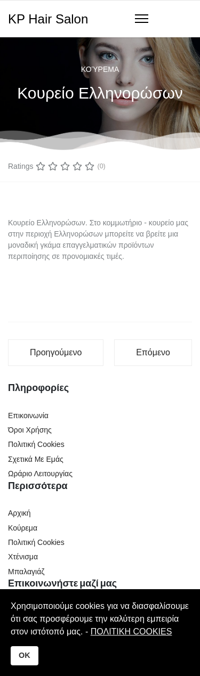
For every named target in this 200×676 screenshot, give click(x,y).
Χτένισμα (23, 556)
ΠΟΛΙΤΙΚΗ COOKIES (131, 631)
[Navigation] (141, 19)
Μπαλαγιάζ (26, 571)
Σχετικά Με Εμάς (35, 459)
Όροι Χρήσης (30, 430)
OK (24, 655)
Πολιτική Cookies (36, 444)
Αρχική (19, 513)
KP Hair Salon (48, 19)
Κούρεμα (100, 69)
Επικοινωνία (28, 415)
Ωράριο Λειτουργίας (40, 473)
